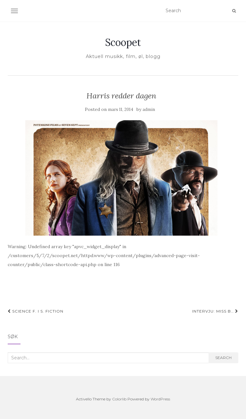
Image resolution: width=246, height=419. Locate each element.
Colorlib (119, 399)
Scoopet (123, 42)
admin (149, 109)
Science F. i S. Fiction (35, 311)
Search (223, 357)
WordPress (160, 399)
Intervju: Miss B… (215, 311)
